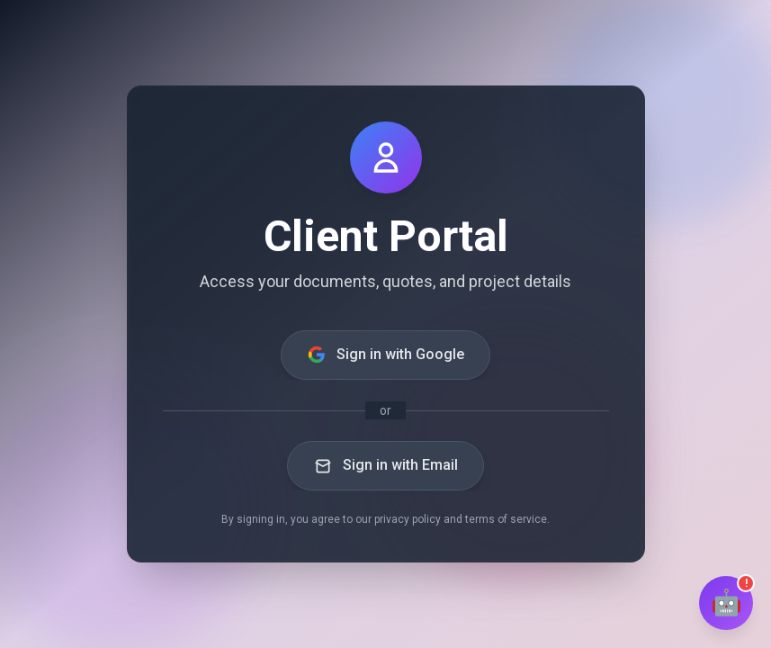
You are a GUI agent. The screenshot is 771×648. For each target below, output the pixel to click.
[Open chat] (726, 603)
